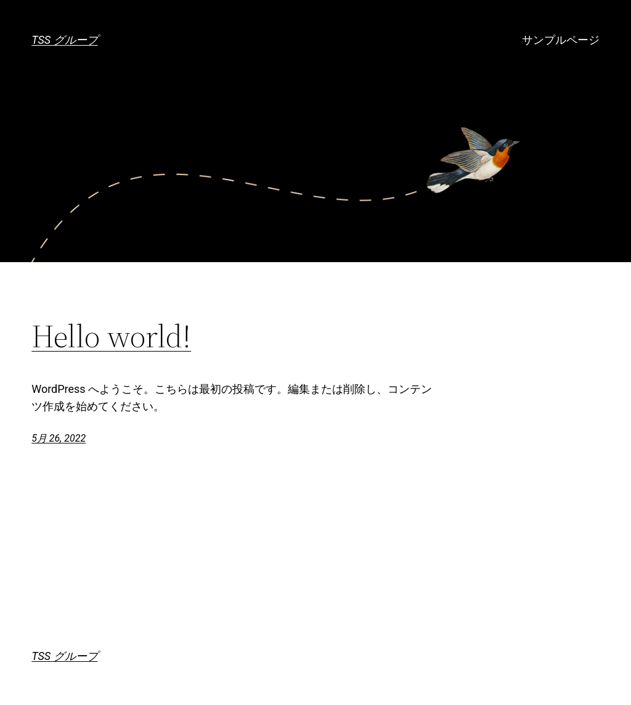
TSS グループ (64, 39)
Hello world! (111, 336)
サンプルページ (561, 39)
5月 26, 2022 (58, 438)
